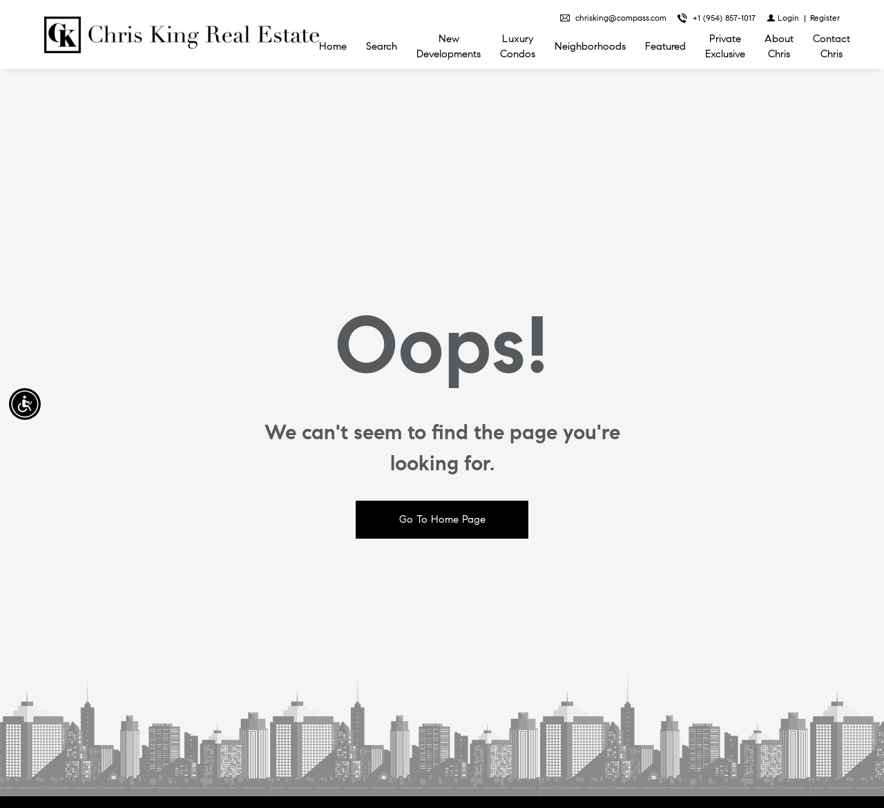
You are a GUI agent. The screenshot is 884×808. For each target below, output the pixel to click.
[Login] (783, 17)
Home (333, 46)
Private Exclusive (725, 46)
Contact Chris (831, 46)
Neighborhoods (590, 46)
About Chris (779, 46)
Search (381, 46)
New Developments (448, 46)
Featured (665, 46)
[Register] (825, 17)
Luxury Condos (517, 46)
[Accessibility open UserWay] (25, 404)
